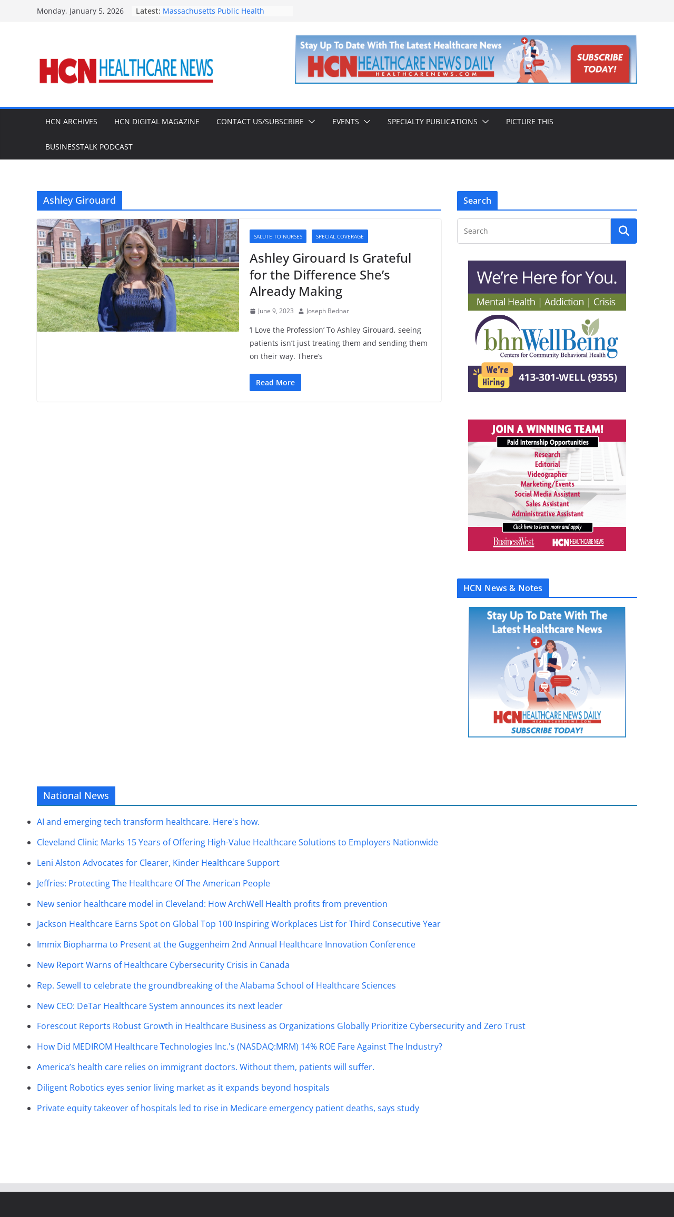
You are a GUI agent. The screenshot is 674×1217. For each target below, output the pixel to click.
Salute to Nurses (278, 236)
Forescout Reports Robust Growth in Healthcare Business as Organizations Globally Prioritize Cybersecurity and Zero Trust (281, 1026)
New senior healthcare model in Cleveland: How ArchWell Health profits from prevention (212, 904)
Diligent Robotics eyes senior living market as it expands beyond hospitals (183, 1087)
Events (345, 121)
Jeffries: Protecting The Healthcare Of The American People (153, 883)
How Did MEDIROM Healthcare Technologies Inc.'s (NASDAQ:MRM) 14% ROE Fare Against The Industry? (239, 1046)
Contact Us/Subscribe (260, 121)
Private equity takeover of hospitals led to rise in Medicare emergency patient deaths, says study (228, 1108)
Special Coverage (340, 236)
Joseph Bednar (327, 310)
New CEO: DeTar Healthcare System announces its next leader (160, 1006)
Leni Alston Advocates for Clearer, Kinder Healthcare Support (158, 863)
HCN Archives (71, 121)
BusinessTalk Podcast (89, 147)
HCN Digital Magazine (157, 121)
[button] (309, 121)
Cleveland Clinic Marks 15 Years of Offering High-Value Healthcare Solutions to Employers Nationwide (237, 842)
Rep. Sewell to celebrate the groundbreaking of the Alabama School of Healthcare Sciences (216, 985)
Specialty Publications (433, 121)
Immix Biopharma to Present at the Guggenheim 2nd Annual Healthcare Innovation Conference (226, 944)
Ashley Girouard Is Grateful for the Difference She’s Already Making (330, 274)
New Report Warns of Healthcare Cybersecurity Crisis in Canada (163, 965)
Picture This (529, 121)
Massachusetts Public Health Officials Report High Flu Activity (219, 16)
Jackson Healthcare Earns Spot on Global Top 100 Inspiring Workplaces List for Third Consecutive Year (239, 924)
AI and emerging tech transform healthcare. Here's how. (148, 821)
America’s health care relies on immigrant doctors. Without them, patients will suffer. (205, 1067)
